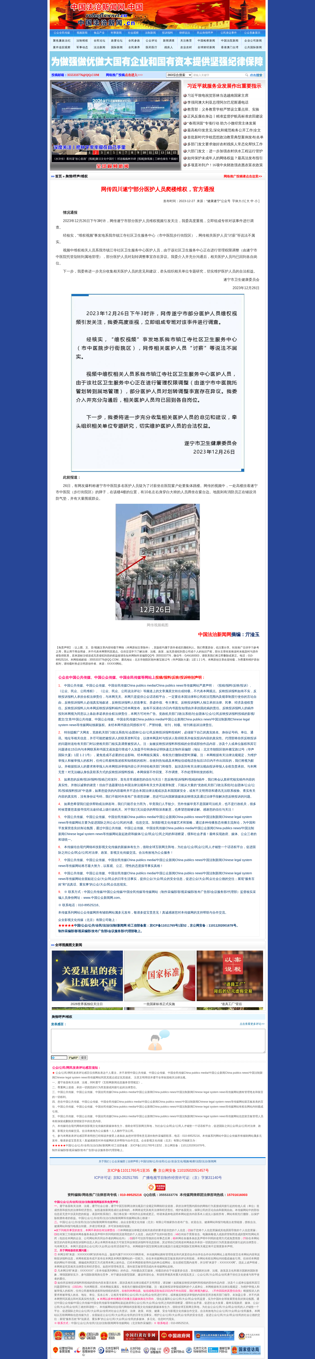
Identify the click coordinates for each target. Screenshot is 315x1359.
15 (174, 152)
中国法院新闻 (230, 40)
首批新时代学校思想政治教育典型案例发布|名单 (225, 137)
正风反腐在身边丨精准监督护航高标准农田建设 (225, 116)
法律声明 (132, 1161)
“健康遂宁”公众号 (218, 201)
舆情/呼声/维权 (76, 176)
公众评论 (151, 40)
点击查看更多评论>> (252, 1023)
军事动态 (82, 47)
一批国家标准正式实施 (159, 1009)
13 (162, 152)
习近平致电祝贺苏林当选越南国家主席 (217, 95)
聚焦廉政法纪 (62, 40)
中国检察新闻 (206, 40)
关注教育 (186, 40)
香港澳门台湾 (230, 47)
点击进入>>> (134, 75)
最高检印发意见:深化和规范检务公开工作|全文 (224, 130)
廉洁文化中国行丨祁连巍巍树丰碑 (120, 158)
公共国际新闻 (253, 47)
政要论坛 (117, 40)
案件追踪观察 (62, 47)
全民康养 (134, 47)
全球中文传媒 (87, 13)
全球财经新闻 (206, 47)
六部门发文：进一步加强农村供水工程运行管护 (225, 151)
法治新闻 (99, 47)
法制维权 (82, 40)
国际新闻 (117, 47)
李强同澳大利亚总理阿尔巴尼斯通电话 (217, 102)
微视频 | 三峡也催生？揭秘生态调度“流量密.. (174, 158)
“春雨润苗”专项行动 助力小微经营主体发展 (221, 123)
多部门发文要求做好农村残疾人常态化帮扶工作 (225, 144)
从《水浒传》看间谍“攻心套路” (72, 158)
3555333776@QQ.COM (83, 75)
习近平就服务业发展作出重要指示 (224, 86)
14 (168, 152)
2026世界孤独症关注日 (87, 1009)
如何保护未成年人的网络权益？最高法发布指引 (225, 158)
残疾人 (168, 47)
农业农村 (186, 47)
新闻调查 (169, 40)
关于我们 (104, 1161)
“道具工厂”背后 (232, 1009)
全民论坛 (99, 40)
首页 (58, 176)
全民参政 (134, 40)
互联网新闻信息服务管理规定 (121, 1082)
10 (144, 152)
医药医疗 (151, 47)
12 (156, 152)
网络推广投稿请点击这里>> (243, 176)
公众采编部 (118, 1161)
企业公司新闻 (253, 40)
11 (150, 152)
